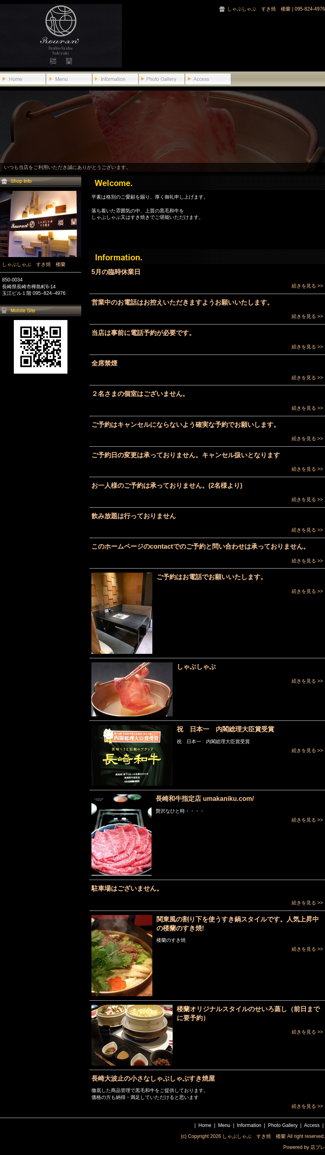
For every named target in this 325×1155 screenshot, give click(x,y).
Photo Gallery (283, 1125)
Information (249, 1125)
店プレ (317, 1147)
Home (204, 1125)
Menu (224, 1125)
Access (312, 1125)
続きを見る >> (307, 286)
